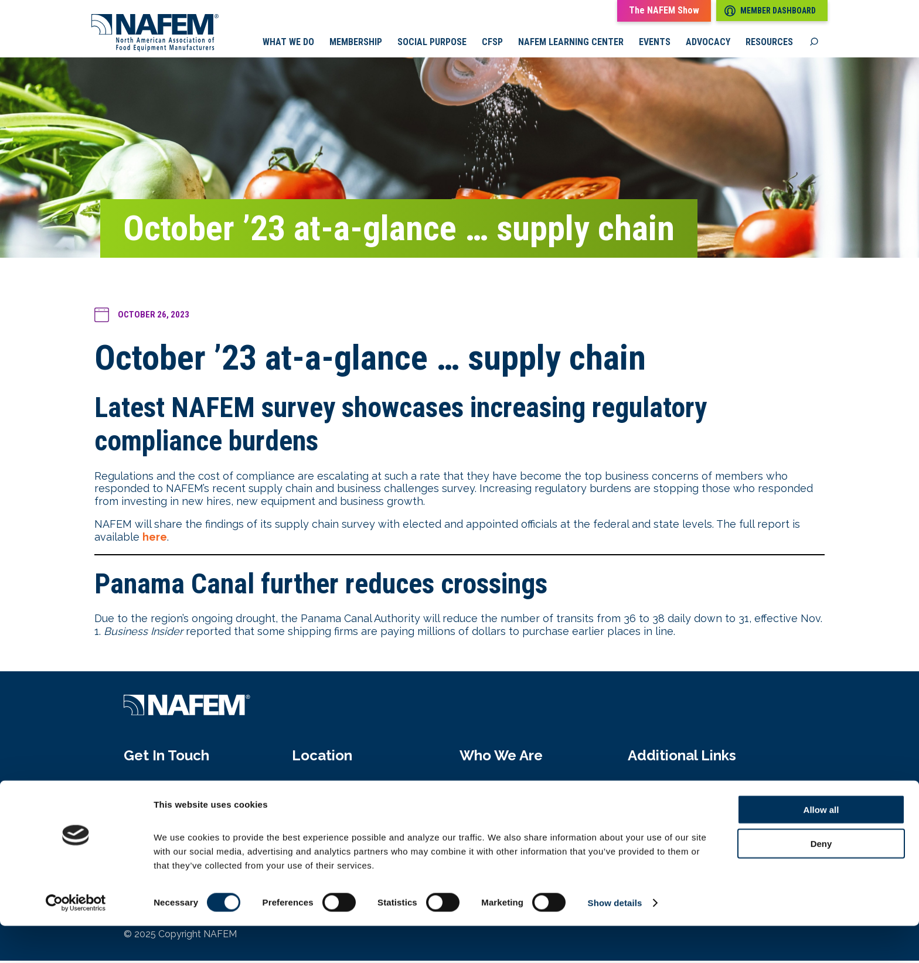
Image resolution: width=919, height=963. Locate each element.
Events (654, 44)
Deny (821, 881)
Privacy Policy (663, 813)
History (478, 813)
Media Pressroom (672, 788)
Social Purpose (432, 44)
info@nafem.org (163, 813)
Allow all (821, 846)
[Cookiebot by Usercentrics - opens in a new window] (76, 940)
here (154, 539)
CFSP (492, 44)
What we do (288, 44)
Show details (615, 940)
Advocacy (708, 44)
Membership (355, 44)
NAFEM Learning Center (571, 44)
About (475, 788)
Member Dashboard (770, 10)
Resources (769, 44)
